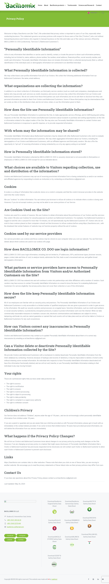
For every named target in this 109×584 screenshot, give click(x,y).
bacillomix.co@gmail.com (15, 527)
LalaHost (54, 579)
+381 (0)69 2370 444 (14, 523)
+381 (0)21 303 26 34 (14, 520)
